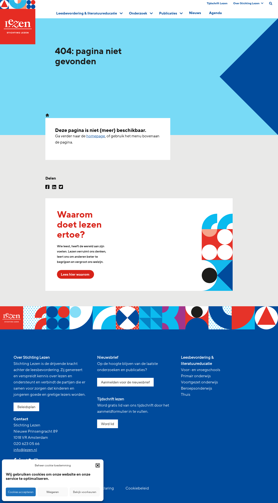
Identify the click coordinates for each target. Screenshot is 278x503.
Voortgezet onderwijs (199, 382)
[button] (98, 465)
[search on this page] (270, 3)
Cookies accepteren (21, 492)
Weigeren (52, 492)
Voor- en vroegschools (200, 369)
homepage (95, 136)
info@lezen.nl (25, 449)
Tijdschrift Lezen (217, 3)
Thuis (185, 394)
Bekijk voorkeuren (84, 492)
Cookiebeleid (137, 488)
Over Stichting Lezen (248, 3)
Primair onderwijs (196, 376)
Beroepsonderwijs (196, 388)
